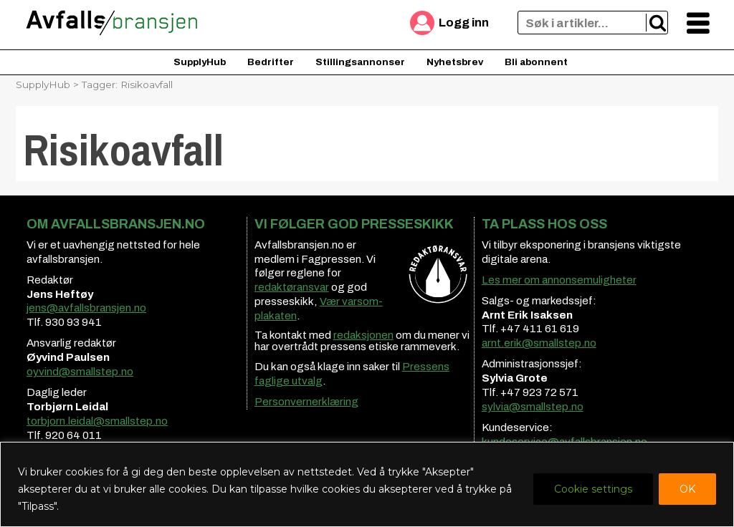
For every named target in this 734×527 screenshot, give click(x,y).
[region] (367, 484)
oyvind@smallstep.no (80, 371)
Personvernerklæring (306, 401)
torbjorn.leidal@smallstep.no (97, 421)
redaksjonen (363, 335)
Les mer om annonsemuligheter (559, 280)
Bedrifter (270, 62)
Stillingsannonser (360, 62)
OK (687, 489)
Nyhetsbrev (454, 62)
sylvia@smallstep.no (532, 406)
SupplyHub (199, 62)
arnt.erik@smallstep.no (539, 343)
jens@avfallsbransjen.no (86, 308)
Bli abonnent (536, 62)
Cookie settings (593, 489)
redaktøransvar (291, 287)
